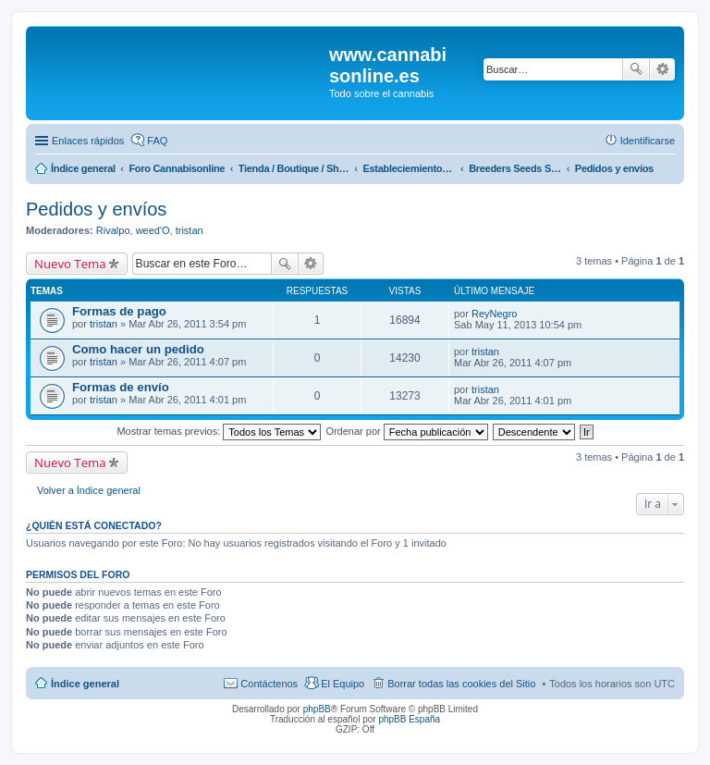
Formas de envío (120, 387)
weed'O (153, 230)
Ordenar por (406, 431)
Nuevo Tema (70, 263)
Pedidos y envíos (96, 209)
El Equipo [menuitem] (342, 683)
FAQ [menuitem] (157, 140)
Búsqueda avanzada (662, 69)
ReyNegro (494, 313)
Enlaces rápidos (88, 140)
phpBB (317, 709)
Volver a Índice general (89, 490)
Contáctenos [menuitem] (269, 683)
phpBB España (409, 719)
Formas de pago (119, 311)
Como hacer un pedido (138, 349)
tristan (189, 230)
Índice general (85, 683)
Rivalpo (113, 230)
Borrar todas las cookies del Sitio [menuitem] (461, 683)
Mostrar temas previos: (218, 431)
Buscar (636, 69)
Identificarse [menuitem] (647, 140)
